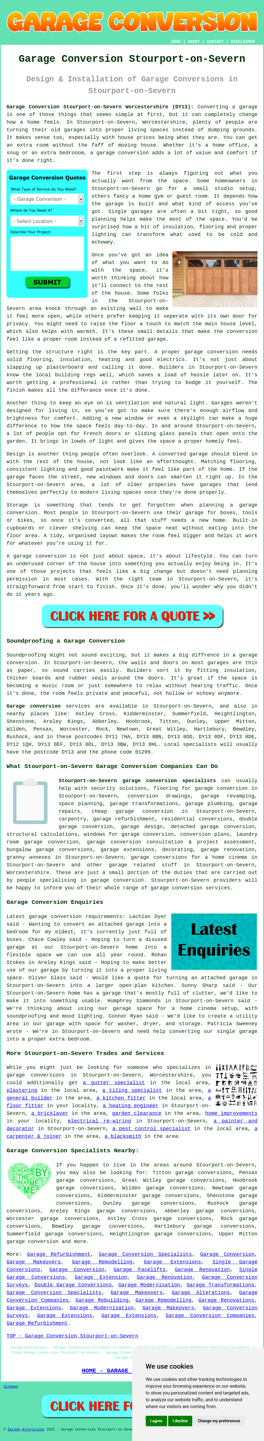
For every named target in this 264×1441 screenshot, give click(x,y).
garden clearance (136, 1113)
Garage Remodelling (102, 1262)
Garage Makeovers (34, 1262)
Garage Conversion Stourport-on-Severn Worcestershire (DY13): (100, 107)
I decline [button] (180, 1421)
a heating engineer (130, 1106)
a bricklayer (49, 1113)
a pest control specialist (151, 1129)
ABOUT (194, 41)
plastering (22, 1090)
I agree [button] (156, 1421)
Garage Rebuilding (102, 1300)
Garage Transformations (220, 1285)
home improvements (231, 1113)
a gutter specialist (114, 1083)
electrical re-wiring (99, 1121)
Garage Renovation (202, 1270)
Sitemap (11, 1387)
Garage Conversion (227, 1254)
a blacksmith (123, 1136)
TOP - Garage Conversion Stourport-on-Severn (72, 1336)
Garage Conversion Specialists (145, 1254)
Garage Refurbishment (58, 1254)
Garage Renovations (226, 1300)
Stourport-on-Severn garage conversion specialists (137, 781)
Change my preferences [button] (219, 1421)
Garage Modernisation (149, 1285)
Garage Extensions (172, 1262)
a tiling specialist (132, 1090)
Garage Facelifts (140, 1270)
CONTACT (215, 41)
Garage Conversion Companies (210, 1315)
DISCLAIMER (243, 41)
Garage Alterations (201, 1293)
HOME (176, 41)
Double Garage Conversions (73, 1285)
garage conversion (33, 1241)
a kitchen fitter (121, 1098)
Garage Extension (101, 1277)
